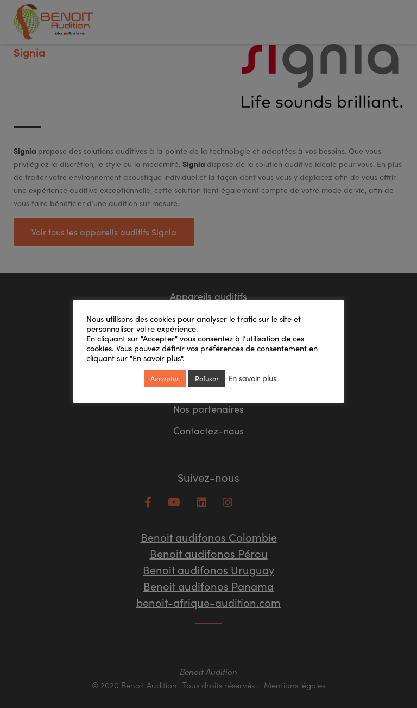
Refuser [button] (207, 378)
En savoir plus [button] (252, 378)
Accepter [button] (164, 378)
